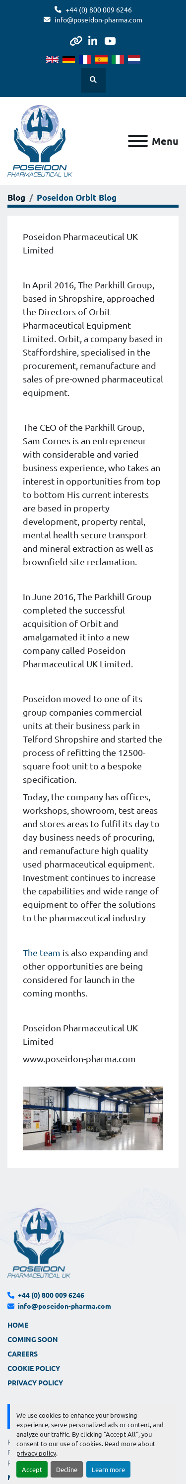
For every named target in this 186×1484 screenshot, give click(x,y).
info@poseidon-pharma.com (98, 19)
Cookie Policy (33, 1367)
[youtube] (110, 41)
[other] (75, 41)
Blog (16, 197)
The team (42, 952)
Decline (66, 1469)
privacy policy (36, 1453)
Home (17, 1324)
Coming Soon (32, 1339)
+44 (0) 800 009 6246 (98, 9)
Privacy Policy (35, 1382)
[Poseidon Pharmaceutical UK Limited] (38, 1241)
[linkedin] (92, 41)
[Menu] (138, 141)
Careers (22, 1353)
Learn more (108, 1469)
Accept (32, 1469)
